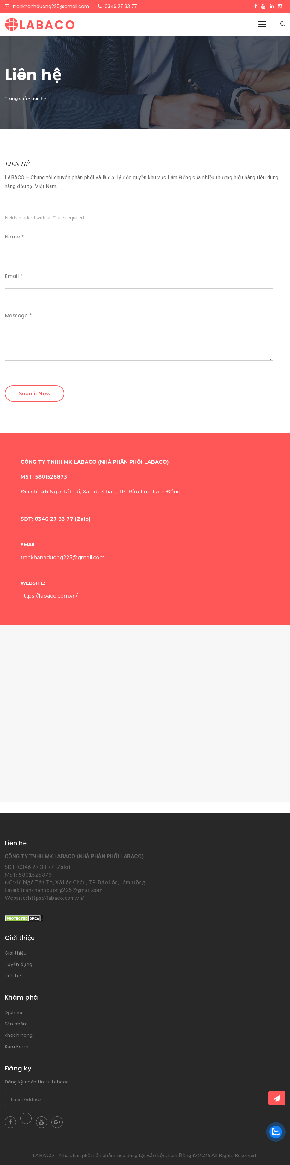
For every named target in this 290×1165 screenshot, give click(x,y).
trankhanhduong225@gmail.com (47, 6)
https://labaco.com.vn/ (49, 596)
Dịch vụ (13, 1012)
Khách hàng (19, 1035)
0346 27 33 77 (117, 6)
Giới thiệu (16, 953)
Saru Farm (16, 1046)
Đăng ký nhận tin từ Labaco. (37, 1082)
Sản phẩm (16, 1024)
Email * (14, 276)
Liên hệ (13, 976)
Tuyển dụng (19, 964)
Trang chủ (16, 98)
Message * (18, 315)
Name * (14, 236)
